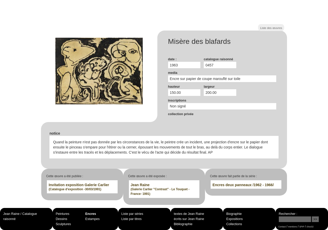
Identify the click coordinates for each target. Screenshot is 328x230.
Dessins (61, 219)
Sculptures (63, 224)
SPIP (301, 226)
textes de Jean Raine (189, 214)
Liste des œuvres (271, 27)
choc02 (310, 226)
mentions (292, 226)
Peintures (62, 214)
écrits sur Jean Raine (189, 219)
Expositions (234, 219)
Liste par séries (132, 214)
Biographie (234, 214)
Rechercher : (288, 214)
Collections (234, 224)
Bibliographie (183, 224)
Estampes (92, 219)
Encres (90, 214)
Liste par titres (131, 219)
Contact (282, 226)
